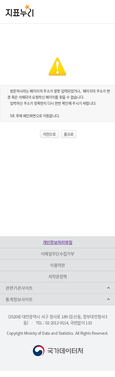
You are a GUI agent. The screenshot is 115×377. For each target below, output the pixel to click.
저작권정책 (57, 276)
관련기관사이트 (19, 288)
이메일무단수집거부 (57, 254)
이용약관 (57, 265)
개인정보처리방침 (57, 242)
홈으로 (68, 134)
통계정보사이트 (19, 299)
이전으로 (49, 134)
